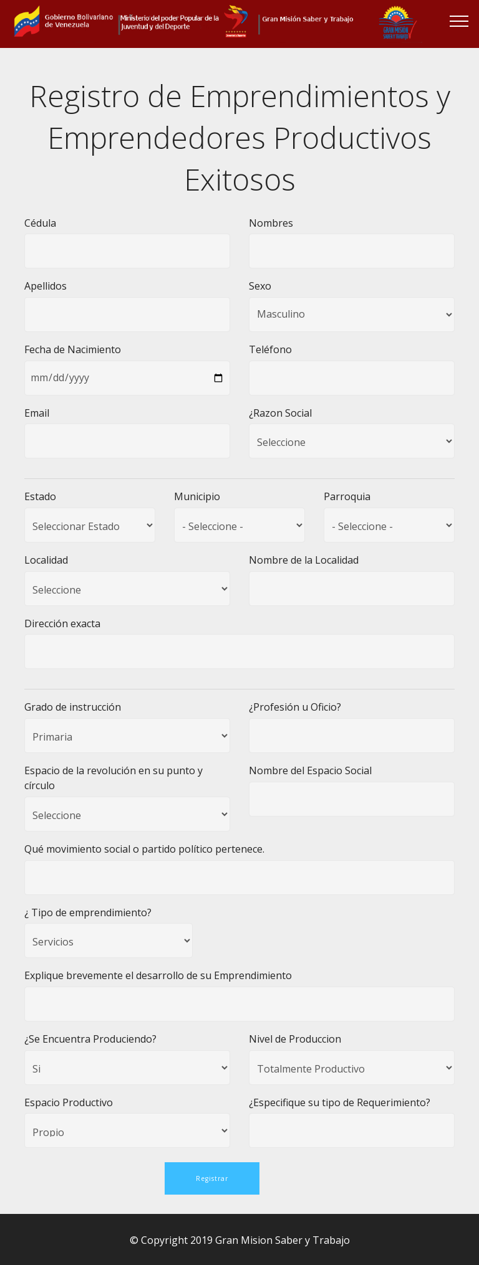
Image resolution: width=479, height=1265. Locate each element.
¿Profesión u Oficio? (295, 707)
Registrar (212, 1177)
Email (36, 413)
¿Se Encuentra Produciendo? (90, 1039)
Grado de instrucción (72, 707)
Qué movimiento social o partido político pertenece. (144, 849)
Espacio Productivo (68, 1102)
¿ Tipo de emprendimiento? (88, 912)
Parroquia (347, 496)
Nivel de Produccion (295, 1039)
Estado (40, 496)
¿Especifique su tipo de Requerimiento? (339, 1102)
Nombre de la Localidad (304, 560)
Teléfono (270, 349)
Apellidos (45, 286)
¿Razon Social (280, 413)
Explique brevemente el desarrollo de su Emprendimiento (158, 975)
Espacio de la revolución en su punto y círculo (113, 778)
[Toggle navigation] (459, 20)
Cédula (40, 223)
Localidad (46, 560)
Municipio (197, 496)
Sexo (260, 286)
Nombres (271, 223)
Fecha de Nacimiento (72, 349)
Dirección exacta (62, 623)
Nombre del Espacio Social (310, 770)
